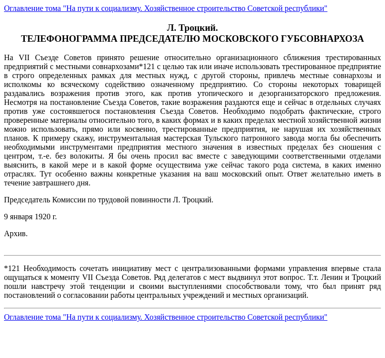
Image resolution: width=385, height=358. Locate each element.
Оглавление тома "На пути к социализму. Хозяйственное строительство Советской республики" (165, 8)
